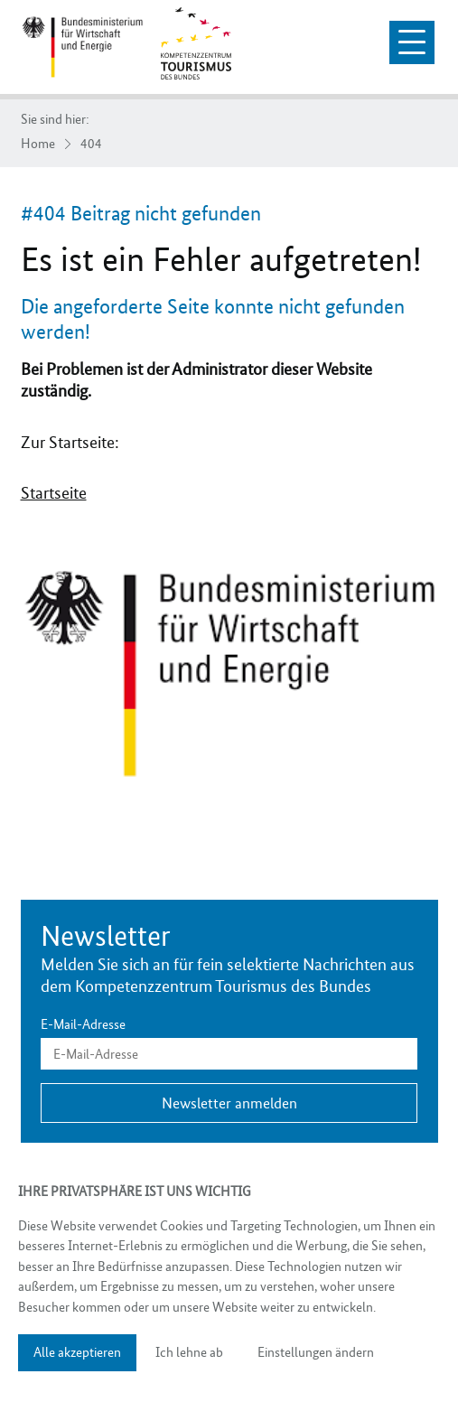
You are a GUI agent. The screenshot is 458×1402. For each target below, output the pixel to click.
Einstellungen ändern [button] (315, 1352)
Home (38, 144)
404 (91, 144)
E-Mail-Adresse (83, 1025)
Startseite (54, 493)
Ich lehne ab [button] (189, 1352)
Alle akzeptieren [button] (77, 1352)
